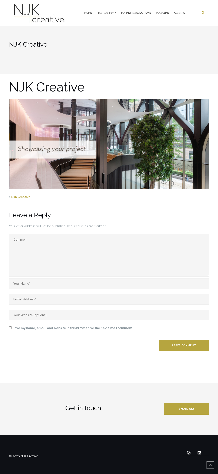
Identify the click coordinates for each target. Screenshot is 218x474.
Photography (106, 12)
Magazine (162, 12)
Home (88, 12)
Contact (180, 12)
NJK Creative (20, 197)
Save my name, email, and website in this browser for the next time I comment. (73, 328)
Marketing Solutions (136, 12)
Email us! (186, 408)
